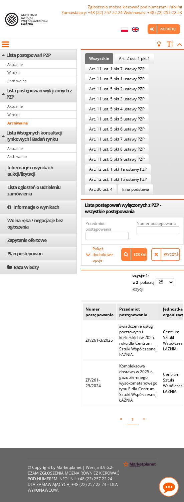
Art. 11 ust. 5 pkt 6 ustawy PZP (117, 129)
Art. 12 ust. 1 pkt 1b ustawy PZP (118, 179)
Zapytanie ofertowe (26, 240)
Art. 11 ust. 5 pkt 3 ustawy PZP (117, 99)
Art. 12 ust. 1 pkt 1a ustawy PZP (118, 169)
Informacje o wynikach (36, 207)
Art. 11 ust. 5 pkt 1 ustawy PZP (117, 79)
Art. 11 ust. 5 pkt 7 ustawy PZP (117, 139)
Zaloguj (168, 29)
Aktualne (15, 64)
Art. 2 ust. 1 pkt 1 (134, 58)
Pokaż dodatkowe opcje (103, 254)
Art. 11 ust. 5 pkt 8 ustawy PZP (117, 149)
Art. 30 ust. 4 (101, 189)
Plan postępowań (24, 253)
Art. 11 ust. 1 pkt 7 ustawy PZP (117, 69)
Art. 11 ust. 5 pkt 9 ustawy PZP (117, 159)
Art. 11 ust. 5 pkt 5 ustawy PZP (117, 119)
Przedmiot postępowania (98, 226)
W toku (13, 72)
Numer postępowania (157, 223)
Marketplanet (68, 467)
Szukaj (140, 254)
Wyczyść (172, 254)
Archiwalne (17, 80)
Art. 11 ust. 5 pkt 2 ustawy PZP (117, 89)
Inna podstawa (135, 189)
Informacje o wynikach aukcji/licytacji (30, 170)
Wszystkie (99, 58)
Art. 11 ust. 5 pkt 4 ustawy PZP (117, 109)
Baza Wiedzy (26, 267)
